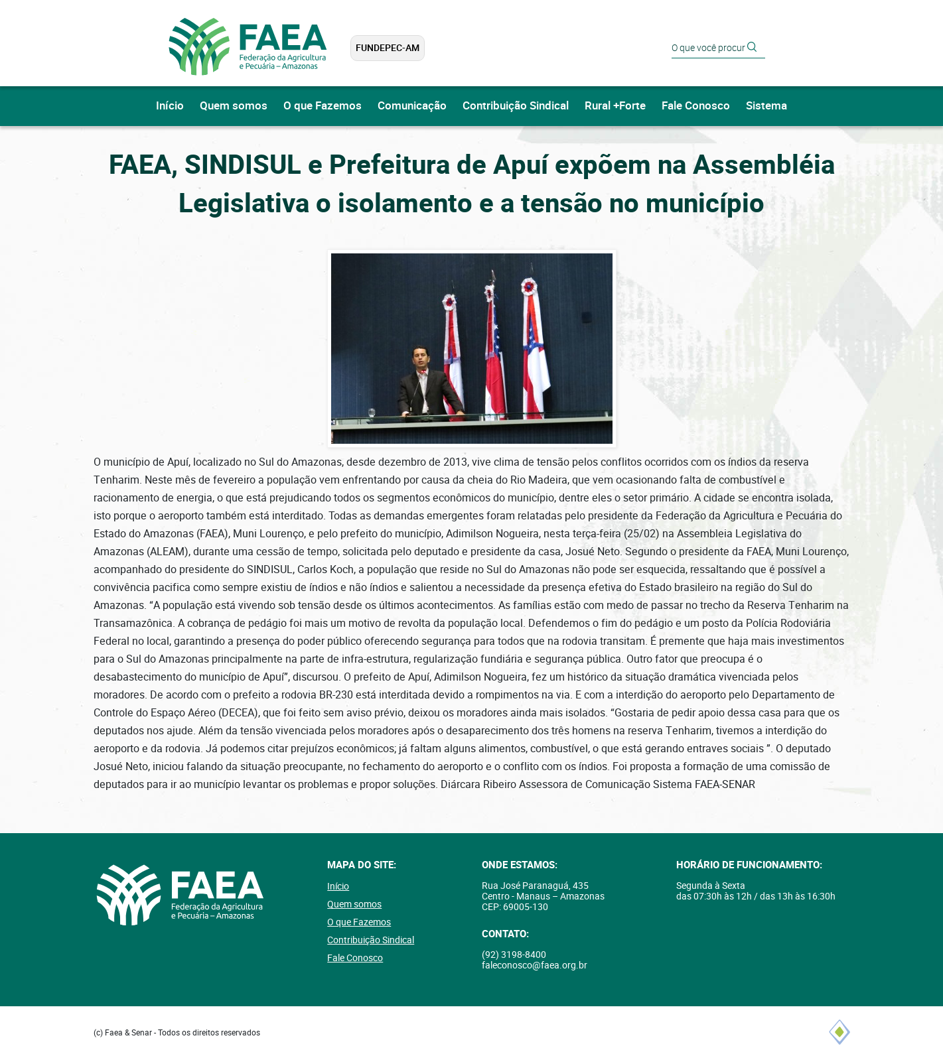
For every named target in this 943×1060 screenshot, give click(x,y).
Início (170, 106)
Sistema (766, 106)
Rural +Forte (615, 106)
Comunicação (412, 106)
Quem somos (233, 106)
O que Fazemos (322, 106)
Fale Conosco (696, 106)
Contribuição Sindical (516, 106)
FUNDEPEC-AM (387, 47)
